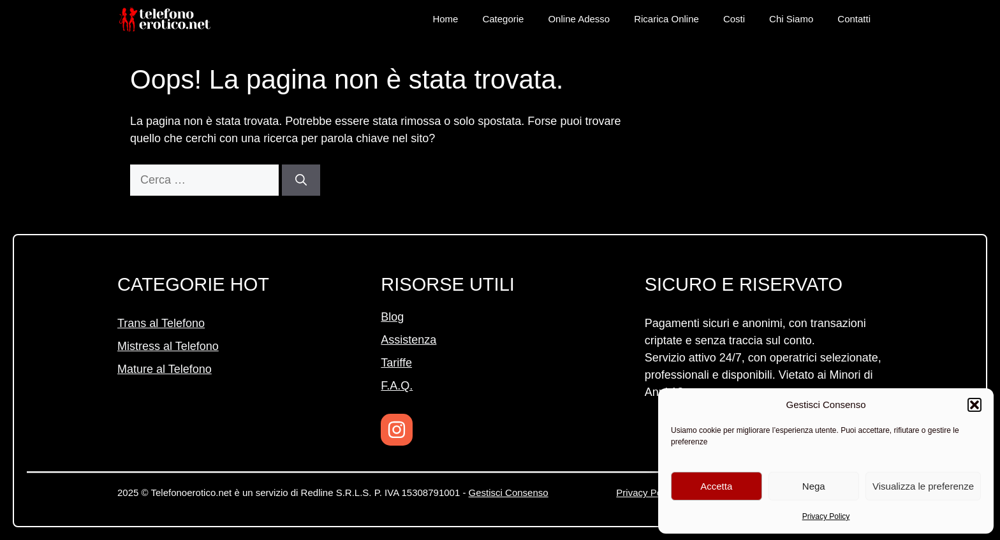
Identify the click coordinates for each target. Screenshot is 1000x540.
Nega (813, 486)
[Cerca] (301, 180)
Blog (392, 316)
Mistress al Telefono (168, 346)
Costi (734, 18)
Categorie (503, 18)
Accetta (716, 486)
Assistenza (408, 339)
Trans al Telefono (161, 323)
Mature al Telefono (164, 369)
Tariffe (396, 362)
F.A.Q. (397, 385)
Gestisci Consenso (508, 492)
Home (445, 18)
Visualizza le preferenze (923, 486)
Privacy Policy (826, 516)
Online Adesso (579, 18)
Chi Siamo (791, 18)
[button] (974, 404)
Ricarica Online (666, 18)
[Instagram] (397, 430)
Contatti (854, 18)
